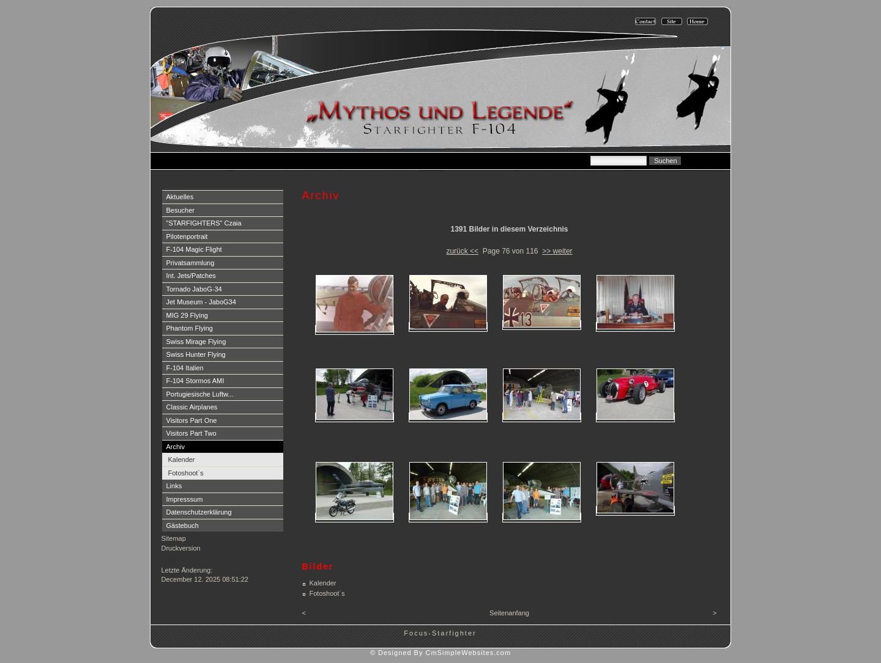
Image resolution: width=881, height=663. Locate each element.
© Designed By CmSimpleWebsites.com (440, 652)
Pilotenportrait (187, 236)
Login (171, 560)
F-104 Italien (185, 368)
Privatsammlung (190, 262)
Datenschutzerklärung (199, 512)
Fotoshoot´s (186, 473)
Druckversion (181, 548)
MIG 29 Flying (187, 315)
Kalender (181, 459)
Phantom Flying (189, 328)
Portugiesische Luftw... (200, 394)
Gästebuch (182, 525)
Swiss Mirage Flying (196, 341)
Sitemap (174, 538)
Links (174, 485)
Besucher (180, 210)
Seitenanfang (509, 613)
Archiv (175, 446)
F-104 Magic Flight (194, 249)
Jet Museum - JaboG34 (201, 302)
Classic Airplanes (192, 407)
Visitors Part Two (191, 433)
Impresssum (184, 499)
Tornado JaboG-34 (194, 289)
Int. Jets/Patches (191, 275)
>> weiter (557, 251)
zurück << (462, 251)
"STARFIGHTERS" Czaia (204, 223)
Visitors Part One (191, 420)
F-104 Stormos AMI (195, 380)
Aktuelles (180, 196)
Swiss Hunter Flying (196, 354)
